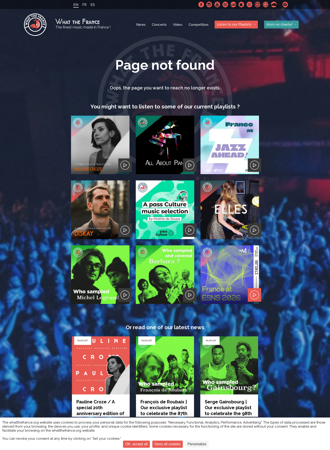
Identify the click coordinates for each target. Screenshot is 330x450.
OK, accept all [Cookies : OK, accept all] (136, 444)
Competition (198, 25)
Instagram (209, 4)
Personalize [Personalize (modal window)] (197, 444)
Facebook (201, 4)
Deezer (233, 4)
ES (93, 5)
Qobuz (266, 4)
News (141, 25)
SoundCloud (274, 4)
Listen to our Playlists (234, 24)
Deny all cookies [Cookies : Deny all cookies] (168, 444)
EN (75, 5)
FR (84, 5)
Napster (258, 4)
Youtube (217, 4)
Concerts (159, 25)
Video (177, 25)
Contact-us (285, 4)
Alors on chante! (279, 24)
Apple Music (241, 4)
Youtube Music (249, 4)
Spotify (225, 4)
